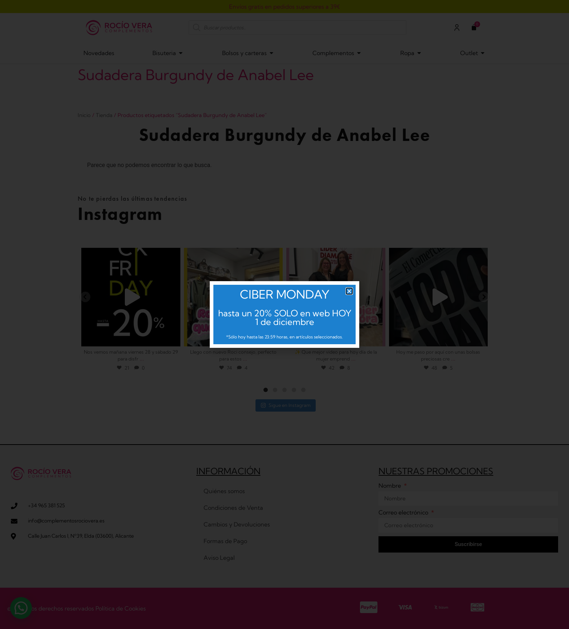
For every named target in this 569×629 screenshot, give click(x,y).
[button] (349, 291)
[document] (284, 314)
